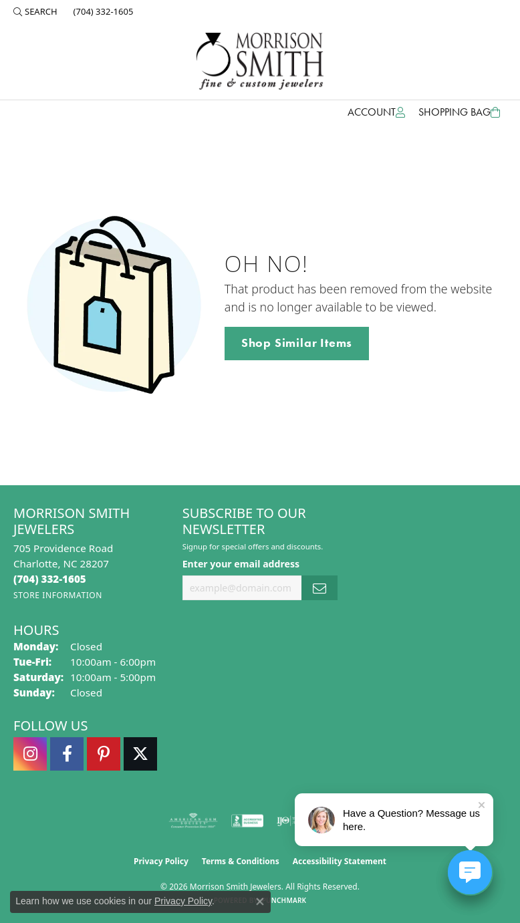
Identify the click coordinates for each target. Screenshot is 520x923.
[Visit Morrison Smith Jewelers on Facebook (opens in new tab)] (67, 754)
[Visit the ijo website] (292, 821)
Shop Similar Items (296, 343)
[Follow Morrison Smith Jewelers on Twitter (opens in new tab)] (140, 754)
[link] (102, 11)
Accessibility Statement (339, 861)
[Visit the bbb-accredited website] (247, 821)
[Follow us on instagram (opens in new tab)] (30, 754)
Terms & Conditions (240, 861)
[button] (35, 11)
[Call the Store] (49, 578)
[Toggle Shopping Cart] (459, 112)
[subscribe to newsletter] (319, 587)
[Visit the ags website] (193, 821)
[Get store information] (57, 595)
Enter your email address (240, 563)
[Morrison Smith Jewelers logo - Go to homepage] (260, 61)
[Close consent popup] (260, 902)
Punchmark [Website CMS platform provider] (284, 900)
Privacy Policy (161, 861)
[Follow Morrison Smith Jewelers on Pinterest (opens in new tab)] (103, 754)
